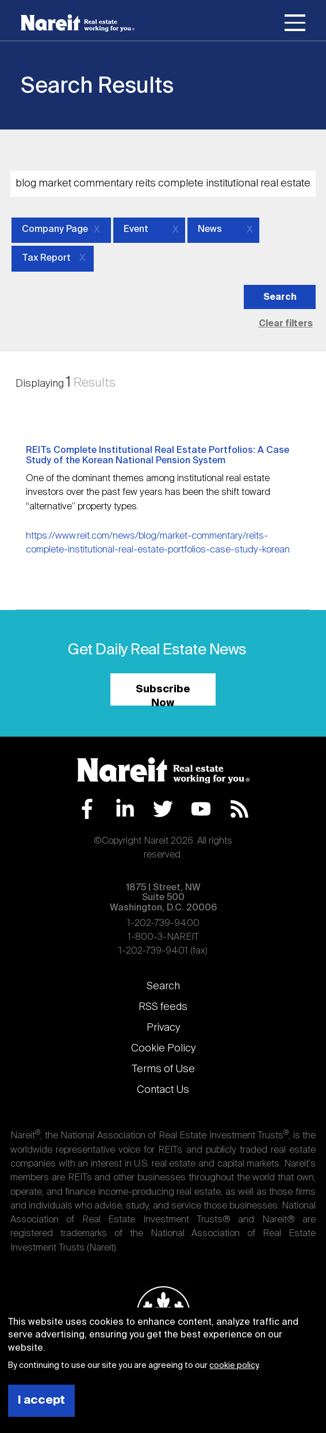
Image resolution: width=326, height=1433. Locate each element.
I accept (41, 1400)
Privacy (163, 1028)
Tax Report (46, 258)
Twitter (163, 809)
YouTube (201, 809)
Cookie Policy (163, 1048)
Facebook (87, 809)
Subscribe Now (163, 695)
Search (163, 986)
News (210, 229)
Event (136, 229)
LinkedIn (125, 809)
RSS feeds (163, 1007)
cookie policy (233, 1366)
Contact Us (163, 1090)
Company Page (55, 229)
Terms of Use (163, 1069)
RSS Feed (239, 809)
